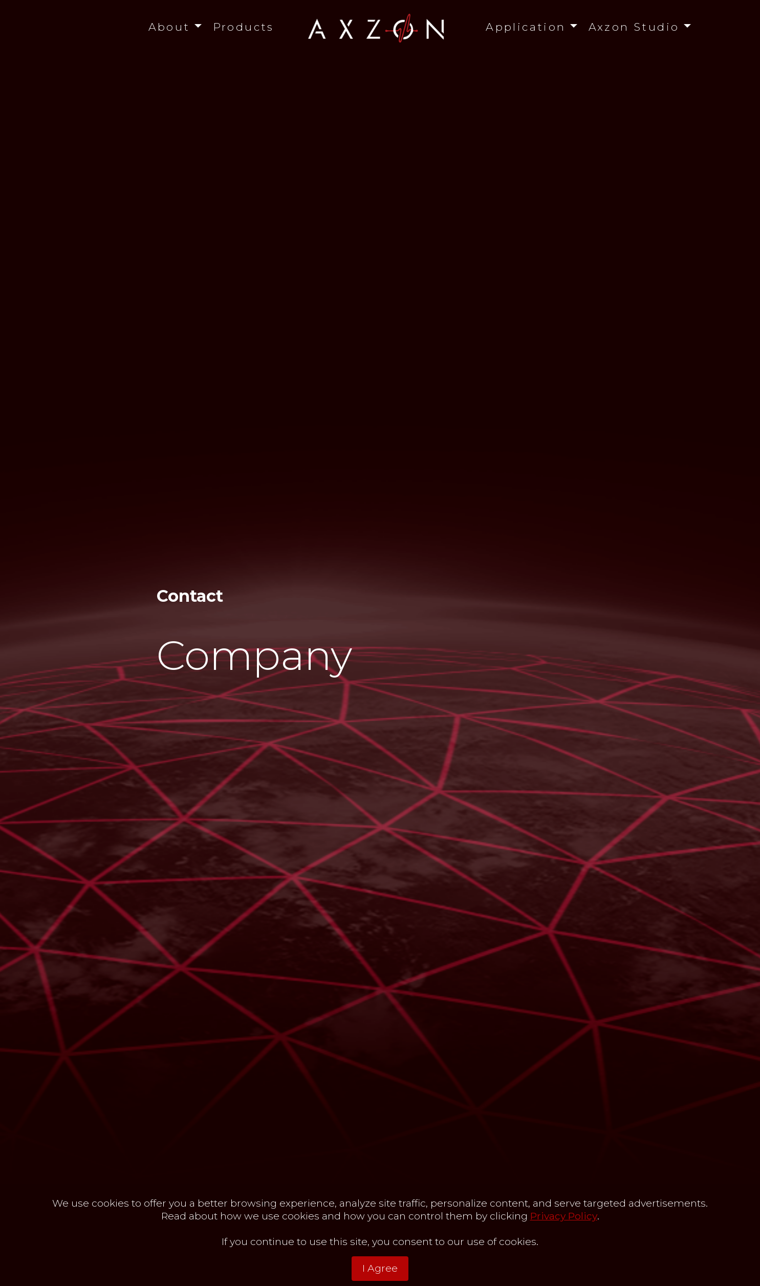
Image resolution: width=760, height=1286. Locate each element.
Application (526, 26)
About (169, 26)
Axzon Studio (634, 26)
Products (243, 26)
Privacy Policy (563, 1216)
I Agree (380, 1268)
